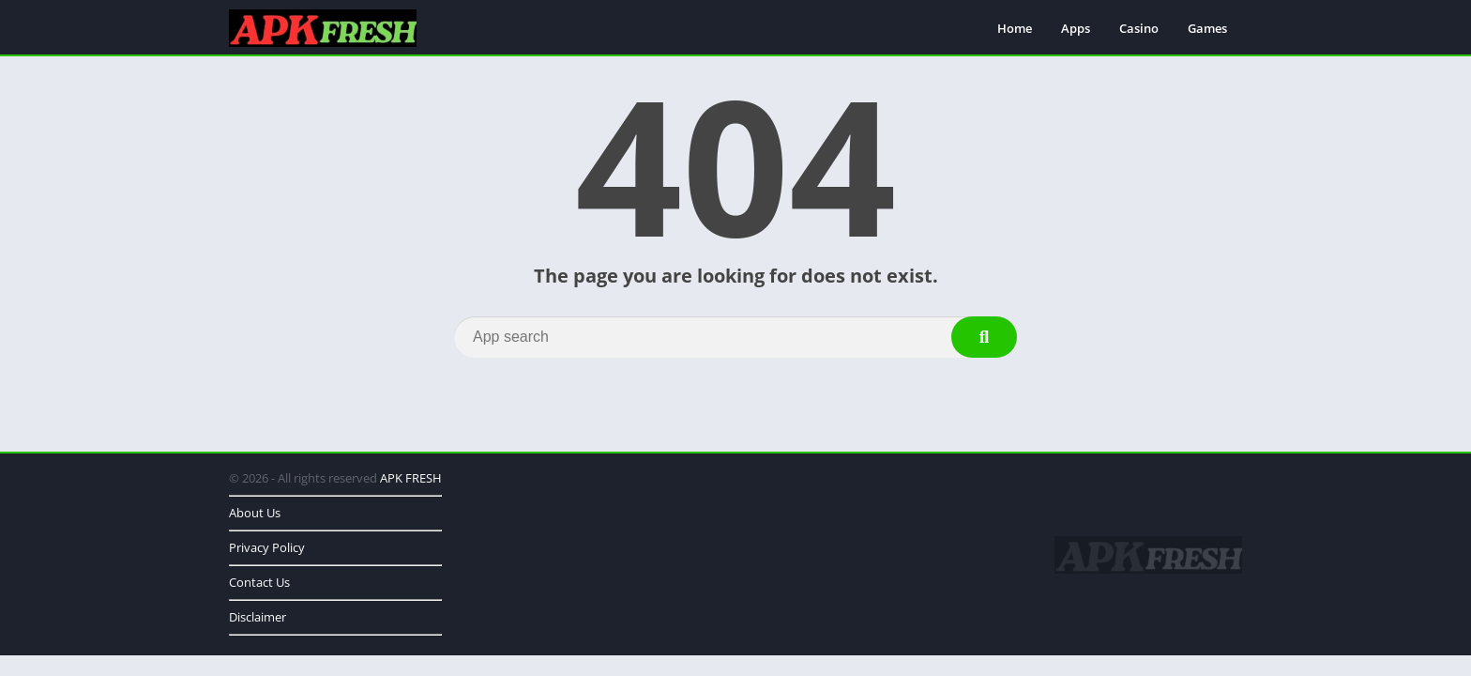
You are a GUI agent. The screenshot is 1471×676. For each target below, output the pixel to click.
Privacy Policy (267, 547)
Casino (1139, 28)
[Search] (735, 337)
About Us (255, 512)
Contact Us (259, 582)
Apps (1075, 28)
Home (1014, 28)
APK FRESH (411, 477)
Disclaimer (257, 616)
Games (1207, 28)
